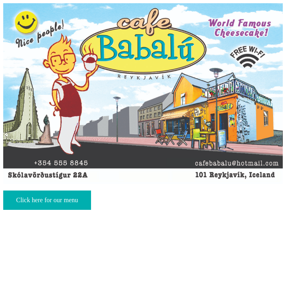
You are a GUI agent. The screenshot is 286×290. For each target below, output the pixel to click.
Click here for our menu (47, 200)
